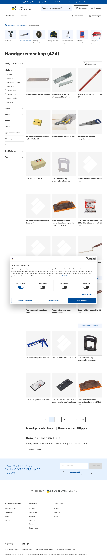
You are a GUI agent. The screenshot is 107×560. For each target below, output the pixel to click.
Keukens (32, 508)
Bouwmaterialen (11, 508)
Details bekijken (86, 294)
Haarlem (56, 508)
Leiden (55, 516)
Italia (9, 79)
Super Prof (11, 98)
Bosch (9, 75)
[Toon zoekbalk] (56, 8)
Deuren (32, 520)
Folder (7, 516)
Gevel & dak (33, 528)
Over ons (8, 520)
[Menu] (7, 8)
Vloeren (32, 516)
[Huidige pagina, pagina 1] (51, 419)
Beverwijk (56, 512)
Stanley (10, 90)
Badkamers (33, 512)
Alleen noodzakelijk (25, 300)
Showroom (23, 16)
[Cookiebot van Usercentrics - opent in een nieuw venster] (87, 258)
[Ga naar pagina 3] (64, 419)
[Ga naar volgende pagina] (83, 419)
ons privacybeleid (75, 472)
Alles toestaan (82, 300)
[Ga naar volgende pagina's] (70, 419)
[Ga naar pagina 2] (58, 419)
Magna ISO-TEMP (13, 82)
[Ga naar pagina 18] (76, 419)
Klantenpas (9, 512)
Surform (10, 102)
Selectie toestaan (54, 300)
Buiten (31, 524)
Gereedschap (21, 25)
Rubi (9, 86)
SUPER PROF (12, 94)
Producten (10, 16)
